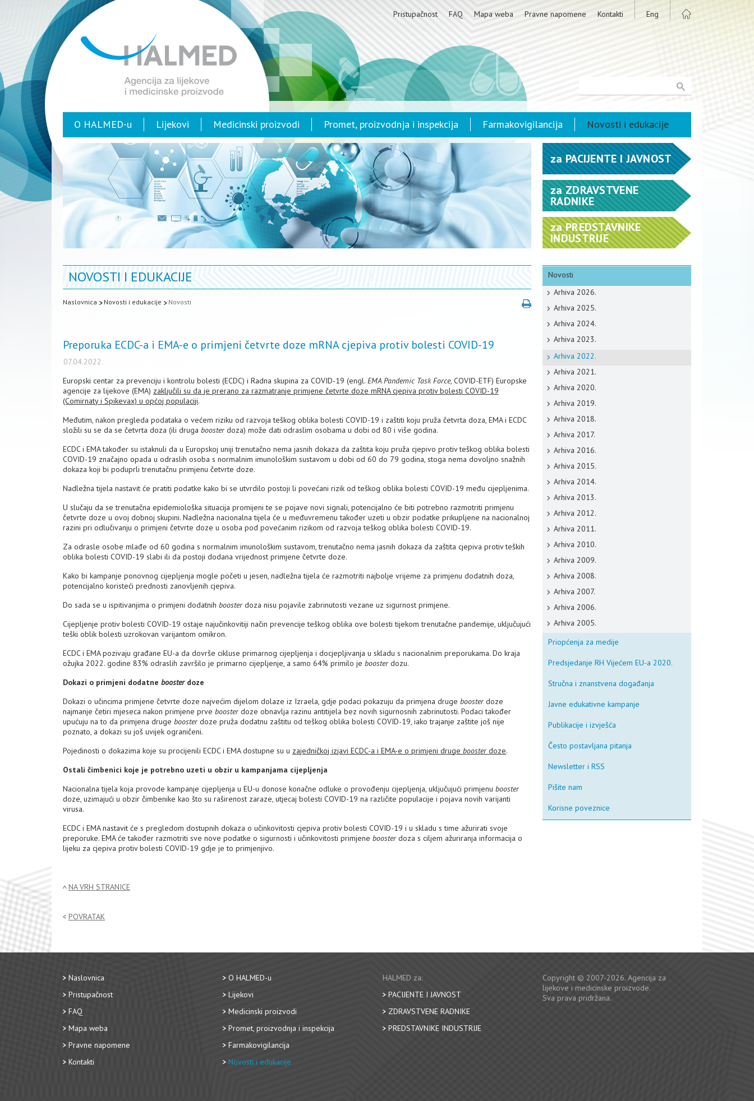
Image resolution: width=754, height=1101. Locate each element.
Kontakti (610, 14)
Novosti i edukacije (628, 124)
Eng (652, 14)
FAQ (456, 14)
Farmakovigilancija (522, 124)
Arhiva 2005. (575, 623)
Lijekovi (172, 124)
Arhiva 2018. (575, 419)
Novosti (179, 302)
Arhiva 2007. (574, 591)
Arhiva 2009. (575, 560)
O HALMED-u (103, 124)
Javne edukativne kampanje (594, 704)
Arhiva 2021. (575, 372)
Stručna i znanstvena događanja (601, 683)
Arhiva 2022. (575, 356)
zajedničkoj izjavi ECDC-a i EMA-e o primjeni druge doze (399, 751)
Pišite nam (565, 787)
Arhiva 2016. (575, 450)
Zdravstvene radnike (429, 1011)
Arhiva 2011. (575, 529)
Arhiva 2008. (575, 576)
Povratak (86, 917)
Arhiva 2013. (575, 497)
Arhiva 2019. (575, 403)
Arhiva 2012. (575, 513)
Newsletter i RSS (576, 766)
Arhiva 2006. (575, 607)
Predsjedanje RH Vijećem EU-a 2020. (610, 663)
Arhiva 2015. (575, 466)
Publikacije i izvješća (582, 725)
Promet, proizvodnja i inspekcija (391, 124)
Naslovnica (80, 302)
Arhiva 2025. (575, 308)
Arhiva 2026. (575, 292)
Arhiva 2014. (575, 482)
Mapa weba (493, 14)
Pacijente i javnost (424, 994)
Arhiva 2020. (575, 387)
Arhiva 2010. (575, 544)
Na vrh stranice (99, 887)
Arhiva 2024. (575, 323)
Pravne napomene (555, 14)
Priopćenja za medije (583, 642)
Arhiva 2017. (574, 434)
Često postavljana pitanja (590, 746)
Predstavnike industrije (434, 1028)
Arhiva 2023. (575, 339)
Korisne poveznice (579, 808)
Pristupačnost (415, 14)
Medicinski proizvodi (256, 124)
